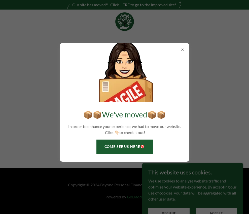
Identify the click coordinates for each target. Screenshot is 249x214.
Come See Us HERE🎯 (124, 146)
